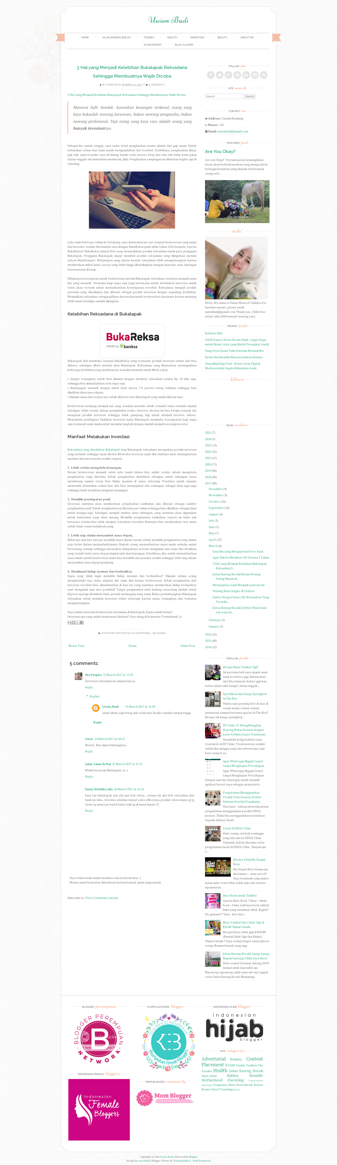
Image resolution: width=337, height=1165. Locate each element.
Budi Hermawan (202, 1160)
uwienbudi (144, 1160)
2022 (208, 452)
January (214, 626)
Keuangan (159, 633)
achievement (153, 44)
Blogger (193, 1156)
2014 (208, 647)
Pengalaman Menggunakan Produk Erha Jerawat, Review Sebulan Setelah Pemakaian (242, 797)
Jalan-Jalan (209, 1076)
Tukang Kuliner (182, 1160)
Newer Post (76, 646)
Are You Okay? (220, 151)
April (212, 539)
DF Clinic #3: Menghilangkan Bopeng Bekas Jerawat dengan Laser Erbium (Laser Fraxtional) (244, 729)
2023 (208, 445)
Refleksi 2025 (213, 333)
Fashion (251, 1065)
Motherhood (212, 1080)
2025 (208, 432)
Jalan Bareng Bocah (116, 37)
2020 (208, 464)
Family (240, 1065)
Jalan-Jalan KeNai (98, 764)
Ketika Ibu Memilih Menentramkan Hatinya (234, 357)
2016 (208, 634)
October (214, 501)
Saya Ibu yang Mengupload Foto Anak (238, 551)
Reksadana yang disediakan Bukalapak (93, 449)
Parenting (197, 37)
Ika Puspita (93, 675)
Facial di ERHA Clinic (237, 828)
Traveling (226, 1089)
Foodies (149, 37)
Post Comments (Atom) (102, 898)
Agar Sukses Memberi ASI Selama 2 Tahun (241, 557)
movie (237, 1089)
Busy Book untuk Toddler (240, 895)
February (215, 620)
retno (89, 739)
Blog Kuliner (184, 44)
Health (172, 37)
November (216, 495)
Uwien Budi (168, 20)
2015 (208, 640)
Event (230, 1065)
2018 (208, 477)
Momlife (256, 1075)
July (211, 520)
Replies (95, 696)
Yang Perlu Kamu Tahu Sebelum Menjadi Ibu (234, 351)
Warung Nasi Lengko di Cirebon (233, 591)
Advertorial (143, 633)
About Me (247, 37)
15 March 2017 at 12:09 (140, 706)
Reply (89, 687)
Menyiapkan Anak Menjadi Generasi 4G (239, 585)
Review (258, 1085)
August (213, 514)
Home (85, 37)
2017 (208, 483)
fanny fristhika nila (99, 789)
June (211, 527)
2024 (208, 439)
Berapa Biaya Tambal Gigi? (241, 667)
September (216, 508)
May (211, 533)
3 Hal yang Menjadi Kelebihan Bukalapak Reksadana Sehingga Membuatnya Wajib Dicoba (126, 95)
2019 (208, 470)
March (213, 546)
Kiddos (232, 1075)
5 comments (156, 84)
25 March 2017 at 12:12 (127, 764)
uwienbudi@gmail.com (233, 131)
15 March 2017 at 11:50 (118, 675)
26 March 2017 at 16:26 (129, 789)
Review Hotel (210, 1089)
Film (260, 1065)
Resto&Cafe (244, 1085)
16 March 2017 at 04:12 (110, 739)
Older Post (188, 646)
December (215, 489)
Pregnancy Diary (224, 1085)
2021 (208, 458)
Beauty (222, 37)
